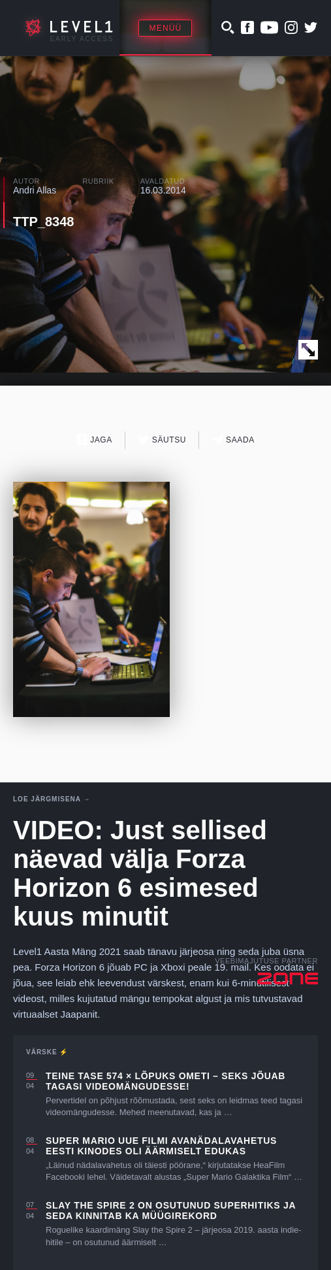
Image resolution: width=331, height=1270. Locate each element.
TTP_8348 (43, 221)
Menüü (165, 28)
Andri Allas (34, 190)
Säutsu (162, 439)
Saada (233, 439)
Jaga (94, 439)
